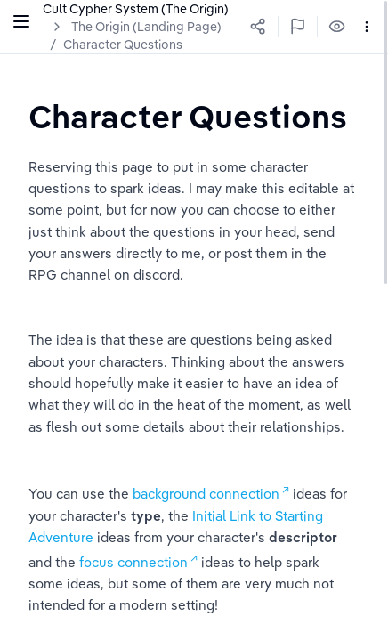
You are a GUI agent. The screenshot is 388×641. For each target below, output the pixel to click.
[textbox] (188, 116)
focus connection (133, 562)
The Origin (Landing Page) (146, 27)
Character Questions (122, 45)
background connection (206, 493)
